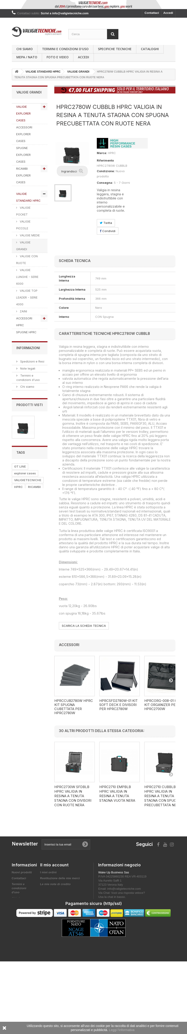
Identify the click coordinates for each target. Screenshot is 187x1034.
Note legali (27, 645)
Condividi (107, 231)
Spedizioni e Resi (31, 638)
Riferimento (105, 160)
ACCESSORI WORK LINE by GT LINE (26, 440)
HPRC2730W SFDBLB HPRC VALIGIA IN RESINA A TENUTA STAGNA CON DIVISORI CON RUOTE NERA (72, 796)
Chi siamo (24, 49)
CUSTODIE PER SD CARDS (26, 605)
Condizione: (106, 171)
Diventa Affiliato (30, 702)
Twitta (106, 223)
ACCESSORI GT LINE (26, 379)
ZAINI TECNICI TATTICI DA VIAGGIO (25, 490)
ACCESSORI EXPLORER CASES (24, 134)
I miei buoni (48, 941)
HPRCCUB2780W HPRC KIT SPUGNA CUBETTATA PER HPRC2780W (73, 707)
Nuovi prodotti (22, 912)
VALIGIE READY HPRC (26, 347)
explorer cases (25, 813)
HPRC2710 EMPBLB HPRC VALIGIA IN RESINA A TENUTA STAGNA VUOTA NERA (117, 794)
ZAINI (23, 311)
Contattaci (152, 13)
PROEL (19, 854)
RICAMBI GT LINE (28, 390)
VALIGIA (35, 854)
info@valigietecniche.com (124, 928)
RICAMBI (34, 827)
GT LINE (20, 806)
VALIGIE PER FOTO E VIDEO (26, 522)
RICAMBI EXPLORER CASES (23, 175)
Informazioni (28, 625)
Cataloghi (150, 49)
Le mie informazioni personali (61, 935)
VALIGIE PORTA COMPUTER (26, 508)
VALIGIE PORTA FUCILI (26, 577)
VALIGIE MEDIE (29, 235)
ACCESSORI (23, 847)
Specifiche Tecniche (115, 49)
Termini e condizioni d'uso (65, 49)
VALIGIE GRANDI (23, 246)
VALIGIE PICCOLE (23, 225)
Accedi (168, 13)
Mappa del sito (22, 965)
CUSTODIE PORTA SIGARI (26, 591)
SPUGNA (20, 840)
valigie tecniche (26, 834)
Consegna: (105, 182)
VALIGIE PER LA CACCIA (26, 563)
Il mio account (54, 904)
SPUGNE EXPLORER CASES (23, 154)
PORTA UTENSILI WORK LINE (27, 423)
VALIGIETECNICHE (27, 820)
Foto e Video (58, 57)
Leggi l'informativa (121, 1030)
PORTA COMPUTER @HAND (24, 465)
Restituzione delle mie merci (60, 918)
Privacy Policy (29, 695)
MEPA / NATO (26, 57)
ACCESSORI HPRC (24, 322)
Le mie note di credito (55, 924)
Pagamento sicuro (32, 670)
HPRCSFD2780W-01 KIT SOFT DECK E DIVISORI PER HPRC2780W (118, 705)
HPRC (18, 827)
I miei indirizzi (50, 929)
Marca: (102, 153)
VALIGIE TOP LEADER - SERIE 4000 (26, 297)
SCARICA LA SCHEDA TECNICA (84, 625)
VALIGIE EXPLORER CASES (23, 113)
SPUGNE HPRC (26, 332)
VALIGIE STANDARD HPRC (28, 197)
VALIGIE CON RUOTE (27, 260)
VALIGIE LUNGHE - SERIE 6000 (27, 276)
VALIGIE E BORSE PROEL (28, 405)
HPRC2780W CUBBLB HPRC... (29, 759)
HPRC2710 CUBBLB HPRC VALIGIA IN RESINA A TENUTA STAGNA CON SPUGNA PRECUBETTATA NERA (162, 796)
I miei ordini (48, 912)
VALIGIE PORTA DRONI (26, 536)
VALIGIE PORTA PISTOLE (26, 549)
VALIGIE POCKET (23, 211)
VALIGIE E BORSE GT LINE (28, 365)
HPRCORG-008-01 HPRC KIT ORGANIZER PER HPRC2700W (164, 705)
